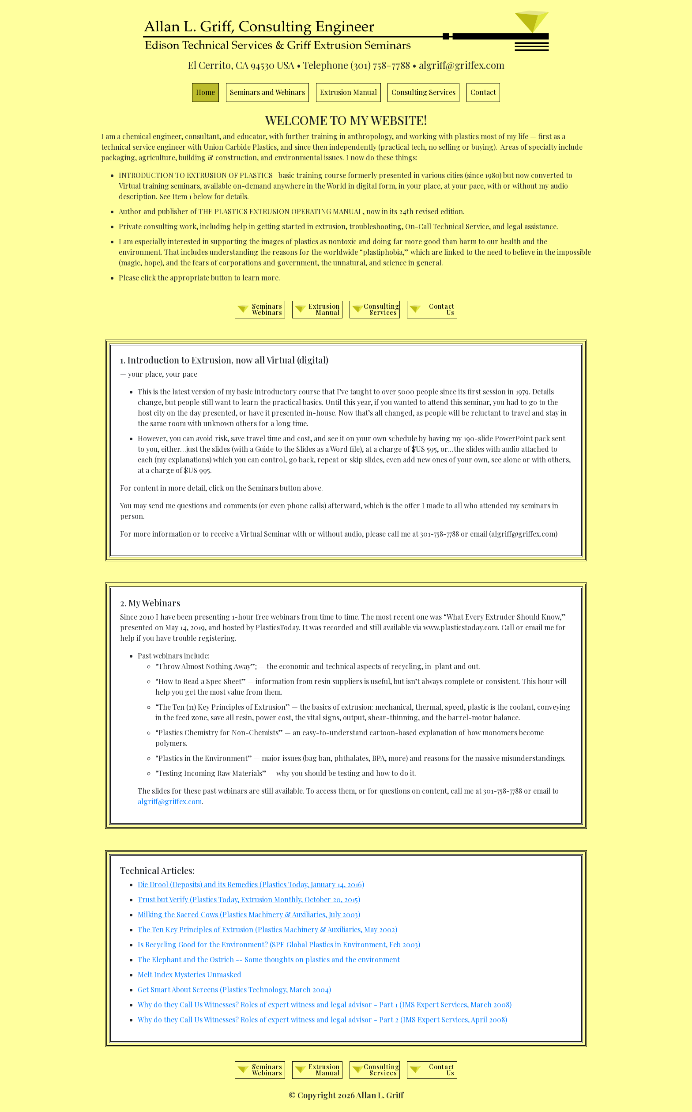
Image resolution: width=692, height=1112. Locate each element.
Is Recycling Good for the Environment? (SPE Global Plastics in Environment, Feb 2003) (279, 944)
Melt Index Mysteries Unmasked (189, 974)
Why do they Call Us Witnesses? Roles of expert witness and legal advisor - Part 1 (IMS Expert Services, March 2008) (324, 1004)
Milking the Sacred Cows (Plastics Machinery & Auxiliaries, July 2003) (249, 914)
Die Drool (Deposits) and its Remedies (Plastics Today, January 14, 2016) (251, 884)
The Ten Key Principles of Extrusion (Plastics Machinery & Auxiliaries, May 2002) (267, 929)
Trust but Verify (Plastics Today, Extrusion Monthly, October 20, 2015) (249, 899)
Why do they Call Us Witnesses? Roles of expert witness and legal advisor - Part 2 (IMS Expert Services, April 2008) (322, 1019)
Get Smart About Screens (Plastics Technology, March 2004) (234, 989)
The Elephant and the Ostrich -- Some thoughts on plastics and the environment (269, 959)
